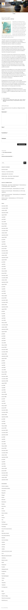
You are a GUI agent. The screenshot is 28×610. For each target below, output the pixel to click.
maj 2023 (3, 264)
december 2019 (5, 349)
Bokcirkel (3, 499)
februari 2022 (4, 295)
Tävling (3, 578)
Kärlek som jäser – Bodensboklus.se (8, 198)
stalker (4, 101)
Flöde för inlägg (5, 595)
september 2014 (5, 457)
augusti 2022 (4, 284)
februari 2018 (4, 394)
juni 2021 (3, 313)
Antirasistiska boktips (6, 488)
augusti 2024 (4, 237)
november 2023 (5, 253)
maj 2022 (3, 288)
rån (6, 100)
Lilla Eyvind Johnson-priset (7, 551)
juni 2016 (3, 419)
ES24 (3, 515)
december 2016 (5, 410)
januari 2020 (4, 347)
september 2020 (5, 329)
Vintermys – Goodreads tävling (7, 171)
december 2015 (5, 430)
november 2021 (5, 302)
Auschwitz (4, 490)
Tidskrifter (4, 582)
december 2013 (5, 472)
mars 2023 (4, 268)
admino (8, 17)
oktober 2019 (4, 354)
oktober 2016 (4, 414)
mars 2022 (4, 293)
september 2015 (5, 434)
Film (2, 519)
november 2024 (5, 230)
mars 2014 (4, 466)
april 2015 (3, 441)
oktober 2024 (4, 232)
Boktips (3, 504)
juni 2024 (3, 239)
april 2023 (4, 266)
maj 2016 (3, 421)
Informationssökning (6, 535)
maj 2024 (3, 241)
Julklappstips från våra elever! (7, 173)
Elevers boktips (4, 513)
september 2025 (5, 212)
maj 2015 (3, 439)
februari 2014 (4, 468)
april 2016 (3, 423)
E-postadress (5, 132)
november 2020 (5, 324)
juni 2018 (3, 385)
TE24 (3, 580)
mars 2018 (4, 392)
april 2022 (4, 291)
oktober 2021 (4, 304)
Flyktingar (4, 522)
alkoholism (5, 99)
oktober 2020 (4, 327)
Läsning (3, 546)
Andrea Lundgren (5, 486)
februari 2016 (4, 425)
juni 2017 (3, 398)
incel (18, 99)
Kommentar (4, 111)
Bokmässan (4, 501)
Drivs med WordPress (4, 607)
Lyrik (3, 553)
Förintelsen (4, 526)
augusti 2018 (4, 383)
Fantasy (3, 517)
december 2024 (5, 228)
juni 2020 (3, 336)
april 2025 (4, 219)
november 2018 (5, 378)
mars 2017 (4, 403)
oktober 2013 (4, 477)
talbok (9, 89)
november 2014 (5, 452)
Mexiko (24, 99)
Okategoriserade (5, 569)
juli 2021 (3, 311)
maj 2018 (3, 387)
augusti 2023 (4, 259)
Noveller (3, 566)
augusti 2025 (4, 214)
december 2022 (5, 275)
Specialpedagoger (5, 575)
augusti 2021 (4, 309)
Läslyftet (3, 544)
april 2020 (4, 340)
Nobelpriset (4, 564)
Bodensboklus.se (8, 7)
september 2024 (5, 235)
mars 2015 (4, 443)
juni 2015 (3, 437)
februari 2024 (4, 246)
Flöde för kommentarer (6, 598)
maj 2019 (3, 365)
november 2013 (5, 475)
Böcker (4, 98)
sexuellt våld (22, 100)
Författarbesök (4, 524)
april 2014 (3, 463)
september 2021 (5, 306)
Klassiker (3, 537)
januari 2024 (4, 248)
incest (21, 99)
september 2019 (5, 356)
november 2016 (5, 412)
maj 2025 (3, 217)
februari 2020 (4, 345)
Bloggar (3, 495)
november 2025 (5, 208)
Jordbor (22, 188)
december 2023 (5, 250)
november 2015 (5, 432)
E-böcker (3, 510)
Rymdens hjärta (5, 169)
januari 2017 (4, 407)
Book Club (4, 506)
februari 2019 (4, 371)
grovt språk (14, 99)
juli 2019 (3, 360)
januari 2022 (4, 297)
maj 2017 (3, 401)
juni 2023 (3, 262)
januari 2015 (4, 448)
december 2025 (5, 205)
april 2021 (3, 318)
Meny (14, 13)
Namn (3, 127)
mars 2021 (4, 320)
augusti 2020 (4, 331)
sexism (8, 100)
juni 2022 (3, 286)
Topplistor (4, 584)
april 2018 (3, 389)
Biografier (3, 492)
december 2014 (5, 450)
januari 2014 (4, 470)
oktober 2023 (4, 255)
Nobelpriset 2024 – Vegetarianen (9, 186)
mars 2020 (4, 342)
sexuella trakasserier (14, 100)
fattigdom (10, 99)
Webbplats (4, 138)
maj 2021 (3, 315)
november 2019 (5, 351)
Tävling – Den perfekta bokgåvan (8, 178)
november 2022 (5, 277)
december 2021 (5, 300)
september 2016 (5, 416)
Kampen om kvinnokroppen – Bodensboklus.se (11, 188)
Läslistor (3, 542)
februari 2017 (4, 405)
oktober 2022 (4, 279)
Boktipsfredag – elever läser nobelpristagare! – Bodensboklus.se (14, 184)
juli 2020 (3, 333)
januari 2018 (4, 396)
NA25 (3, 562)
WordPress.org (4, 600)
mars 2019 (4, 369)
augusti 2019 (4, 358)
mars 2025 (4, 221)
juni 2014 (3, 459)
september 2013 (5, 479)
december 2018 (5, 376)
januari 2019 (4, 374)
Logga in (3, 593)
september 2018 (5, 380)
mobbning (8, 98)
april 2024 (4, 244)
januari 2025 (4, 226)
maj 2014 (3, 461)
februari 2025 (4, 223)
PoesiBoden (4, 571)
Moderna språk (4, 560)
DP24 (3, 508)
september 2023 (5, 257)
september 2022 (5, 282)
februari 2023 (4, 270)
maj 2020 (3, 338)
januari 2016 (4, 428)
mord (4, 100)
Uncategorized (4, 587)
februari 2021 (4, 322)
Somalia (3, 573)
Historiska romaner (5, 533)
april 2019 (3, 367)
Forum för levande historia (7, 528)
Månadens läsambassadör (7, 555)
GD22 (3, 531)
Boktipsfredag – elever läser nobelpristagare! (10, 176)
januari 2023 (4, 273)
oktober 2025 (4, 210)
